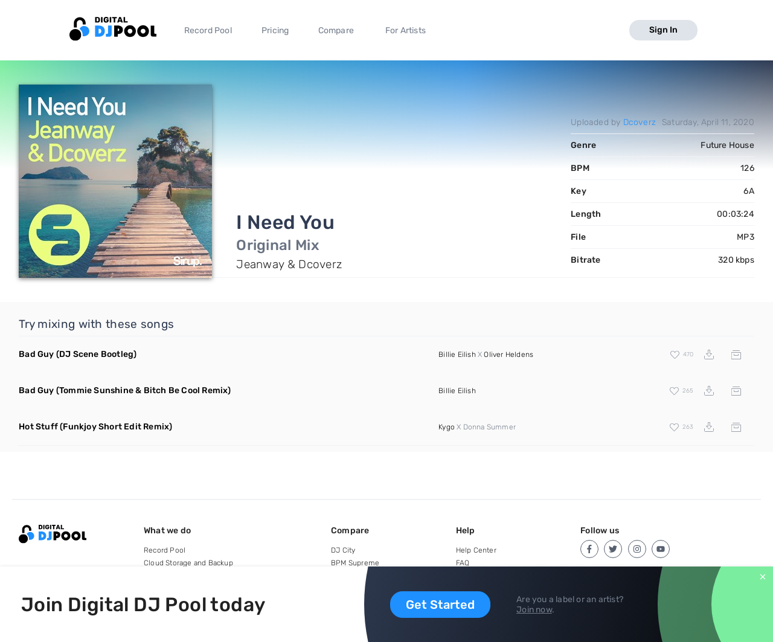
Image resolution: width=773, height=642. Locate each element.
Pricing (275, 30)
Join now (534, 610)
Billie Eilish (457, 354)
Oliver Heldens (508, 354)
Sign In (663, 30)
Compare (336, 30)
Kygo (446, 427)
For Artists (405, 30)
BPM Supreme (355, 563)
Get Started (440, 604)
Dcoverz (639, 122)
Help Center (476, 550)
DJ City (343, 550)
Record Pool (208, 30)
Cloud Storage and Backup (188, 563)
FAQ (463, 563)
